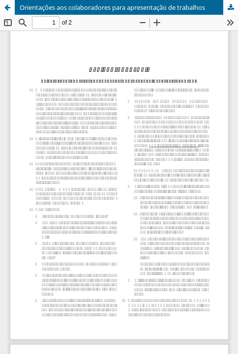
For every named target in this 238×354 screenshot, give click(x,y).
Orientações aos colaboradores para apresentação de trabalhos (112, 7)
